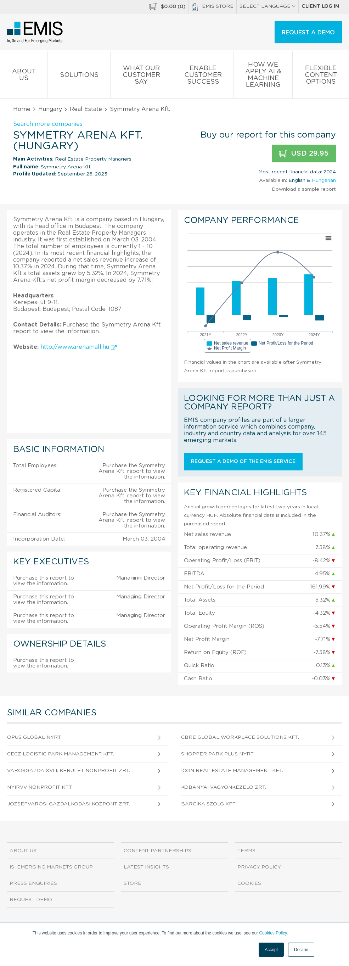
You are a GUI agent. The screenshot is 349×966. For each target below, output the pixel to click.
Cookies (249, 883)
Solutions (79, 76)
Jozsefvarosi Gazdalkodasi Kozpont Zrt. (68, 804)
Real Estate (86, 109)
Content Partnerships (157, 850)
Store (132, 883)
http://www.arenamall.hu (78, 347)
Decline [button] (301, 949)
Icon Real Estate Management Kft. (232, 770)
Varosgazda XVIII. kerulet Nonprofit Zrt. (68, 770)
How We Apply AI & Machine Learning (263, 76)
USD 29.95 (304, 153)
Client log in (320, 6)
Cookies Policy (273, 933)
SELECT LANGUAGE (267, 6)
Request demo (31, 899)
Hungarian (324, 180)
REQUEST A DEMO (308, 32)
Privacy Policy (259, 867)
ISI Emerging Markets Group (51, 867)
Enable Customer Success (202, 76)
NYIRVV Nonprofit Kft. (40, 787)
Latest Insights (146, 867)
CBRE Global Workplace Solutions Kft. (240, 737)
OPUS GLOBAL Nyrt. (34, 737)
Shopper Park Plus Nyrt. (217, 754)
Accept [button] (271, 949)
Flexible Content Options (321, 76)
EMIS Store (212, 7)
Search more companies (48, 124)
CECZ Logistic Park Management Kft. (60, 754)
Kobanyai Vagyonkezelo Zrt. (223, 787)
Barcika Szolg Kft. (208, 804)
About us (23, 76)
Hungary (50, 109)
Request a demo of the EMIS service (243, 461)
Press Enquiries (33, 883)
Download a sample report (304, 189)
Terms (246, 850)
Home (21, 109)
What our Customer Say (141, 76)
